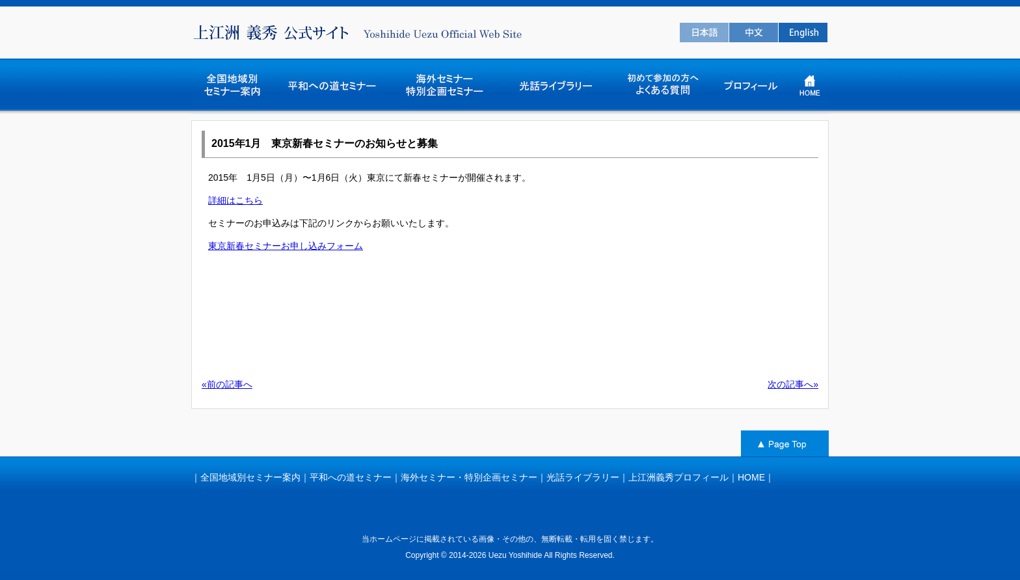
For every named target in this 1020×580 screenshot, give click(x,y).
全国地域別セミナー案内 (250, 477)
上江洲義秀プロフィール (678, 477)
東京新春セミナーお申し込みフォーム (285, 246)
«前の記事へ (227, 384)
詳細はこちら (235, 200)
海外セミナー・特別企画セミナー (469, 477)
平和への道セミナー (351, 477)
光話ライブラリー (582, 477)
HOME (751, 477)
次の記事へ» (793, 384)
